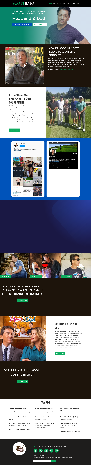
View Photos (6, 278)
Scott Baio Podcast (41, 24)
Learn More (15, 130)
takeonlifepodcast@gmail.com (66, 69)
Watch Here (60, 355)
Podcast (59, 3)
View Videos (23, 302)
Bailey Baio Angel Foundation (71, 3)
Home (50, 3)
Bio (54, 3)
